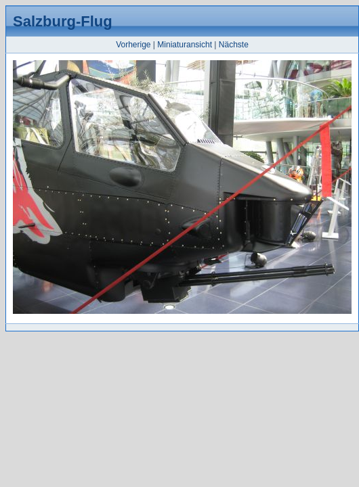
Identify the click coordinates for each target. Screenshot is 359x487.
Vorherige (133, 44)
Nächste (234, 44)
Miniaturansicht (184, 44)
